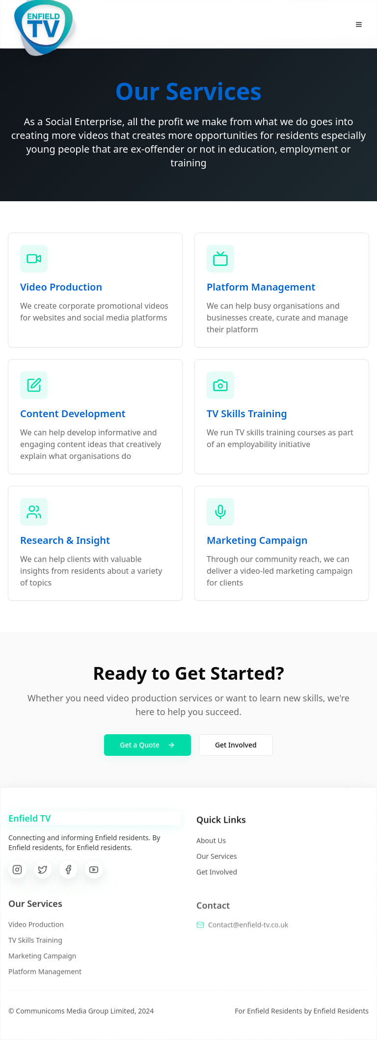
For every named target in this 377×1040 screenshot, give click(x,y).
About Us (211, 845)
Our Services (216, 860)
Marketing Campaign (42, 960)
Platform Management (44, 976)
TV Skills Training (35, 945)
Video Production (36, 929)
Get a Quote (147, 744)
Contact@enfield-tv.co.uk (248, 930)
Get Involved (236, 744)
